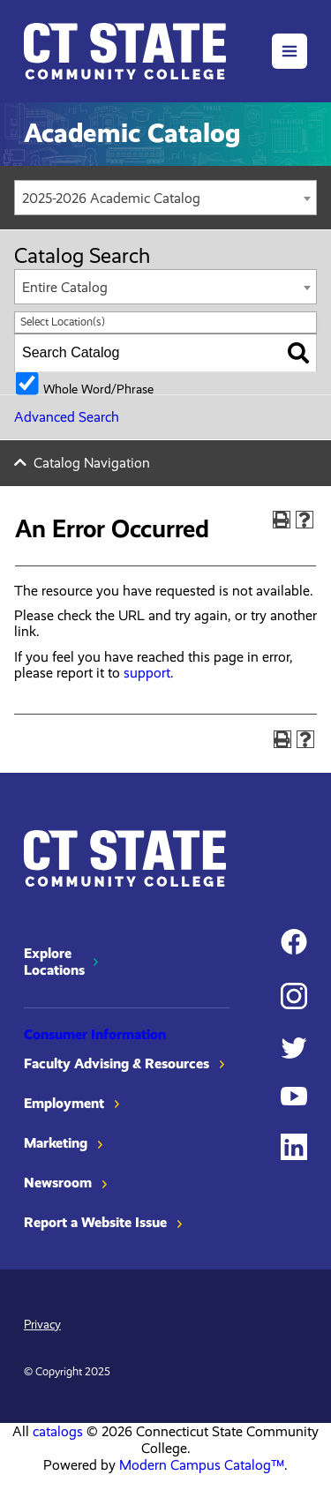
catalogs (58, 1431)
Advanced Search (66, 416)
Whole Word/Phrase (98, 388)
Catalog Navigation (92, 462)
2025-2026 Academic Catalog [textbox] (111, 198)
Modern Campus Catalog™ (201, 1464)
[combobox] (165, 197)
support (147, 672)
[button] (289, 51)
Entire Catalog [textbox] (65, 287)
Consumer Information (95, 1034)
